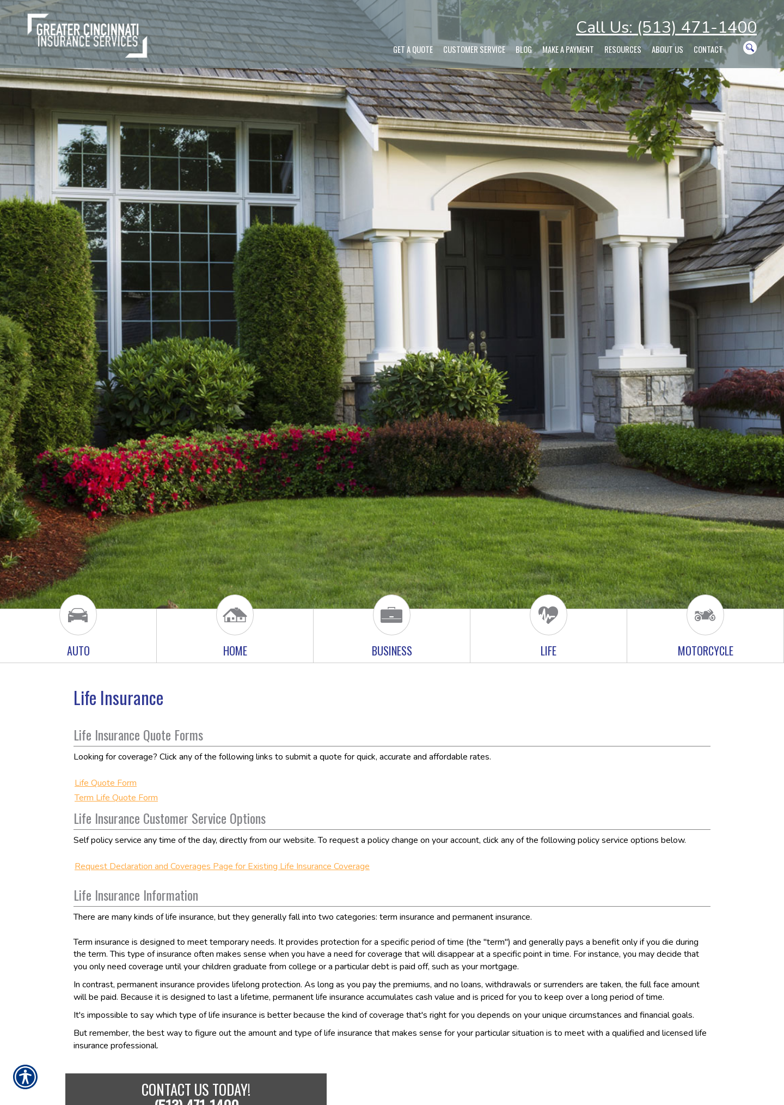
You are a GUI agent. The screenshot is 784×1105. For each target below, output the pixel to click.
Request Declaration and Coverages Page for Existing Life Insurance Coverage (222, 866)
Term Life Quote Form (116, 798)
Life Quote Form (106, 783)
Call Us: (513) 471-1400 (666, 27)
